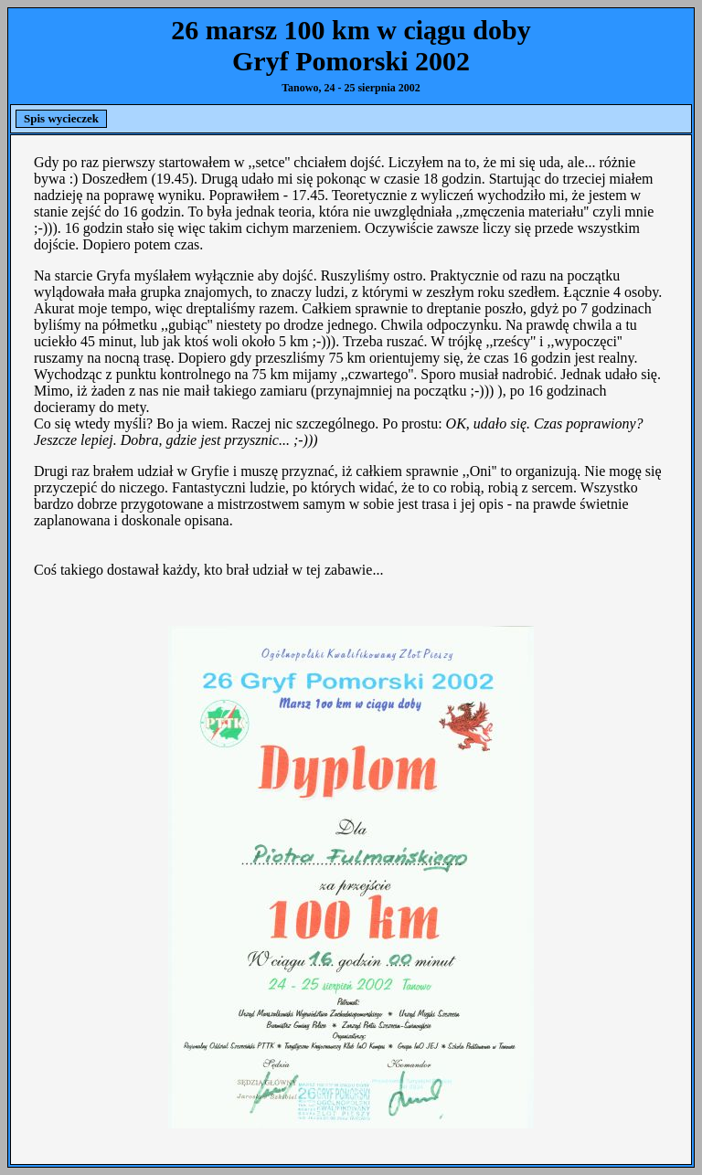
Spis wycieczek (61, 118)
